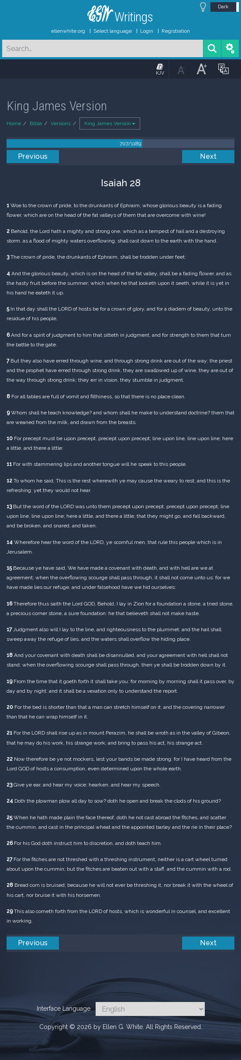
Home (14, 123)
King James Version (109, 123)
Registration (176, 31)
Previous (33, 156)
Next (208, 156)
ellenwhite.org (68, 31)
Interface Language (63, 1008)
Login (146, 31)
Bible (36, 123)
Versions (61, 123)
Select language (112, 31)
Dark (223, 6)
